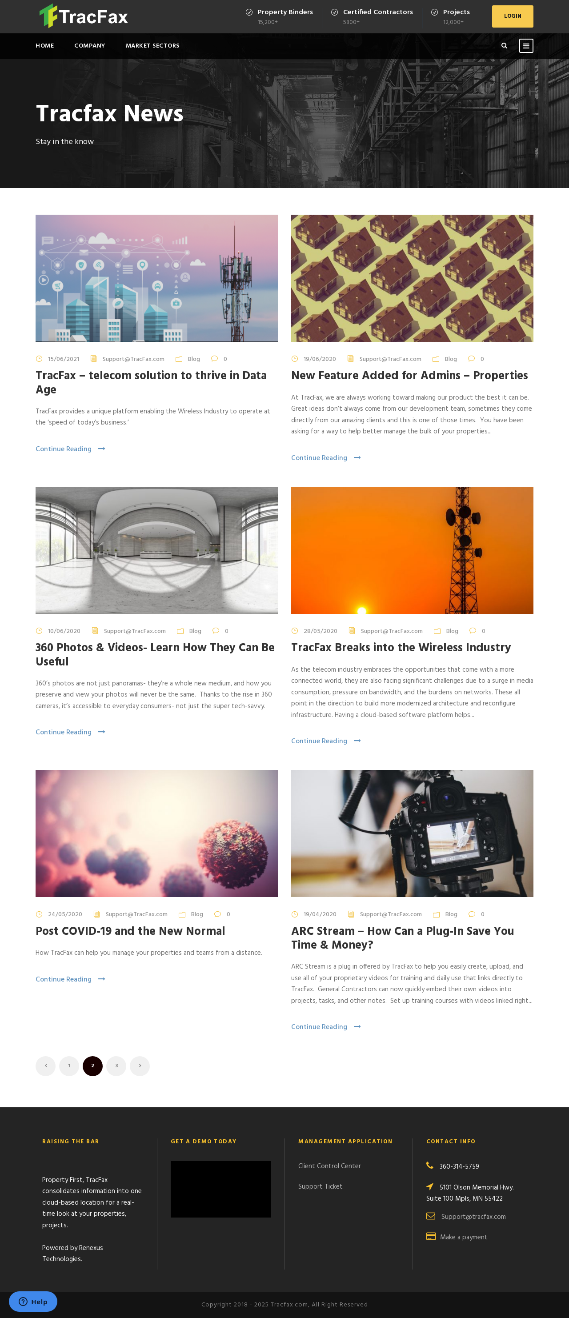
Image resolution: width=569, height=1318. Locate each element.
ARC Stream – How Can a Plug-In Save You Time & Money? (402, 939)
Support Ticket (320, 1187)
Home (45, 46)
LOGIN (512, 16)
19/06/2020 (320, 359)
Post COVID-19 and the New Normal (130, 932)
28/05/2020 (320, 631)
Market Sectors (153, 46)
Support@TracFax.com (133, 359)
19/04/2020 (320, 914)
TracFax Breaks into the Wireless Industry (401, 648)
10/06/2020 (64, 631)
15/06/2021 (63, 359)
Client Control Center (329, 1166)
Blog (194, 359)
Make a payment (464, 1237)
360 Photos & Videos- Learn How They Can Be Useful (155, 655)
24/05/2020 (65, 914)
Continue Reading (70, 449)
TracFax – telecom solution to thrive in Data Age (151, 383)
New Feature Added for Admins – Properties (409, 376)
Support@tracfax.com (473, 1217)
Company (89, 46)
